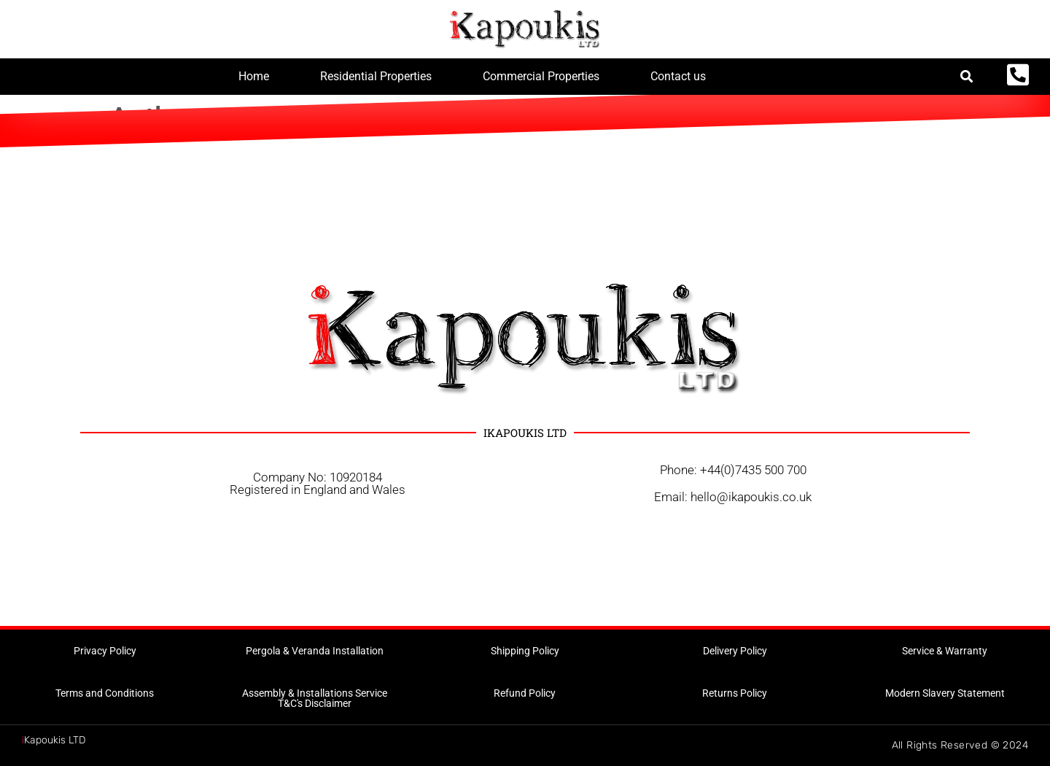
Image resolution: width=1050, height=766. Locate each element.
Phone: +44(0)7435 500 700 (733, 470)
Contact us (678, 76)
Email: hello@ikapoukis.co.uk (733, 497)
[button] (967, 77)
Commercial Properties (541, 76)
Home (253, 76)
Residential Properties (376, 76)
